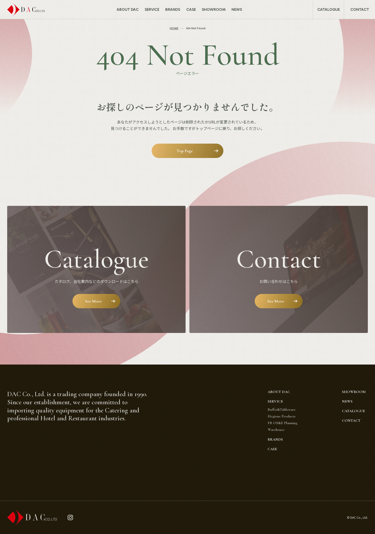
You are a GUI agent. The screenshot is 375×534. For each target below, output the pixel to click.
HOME (174, 28)
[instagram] (70, 517)
